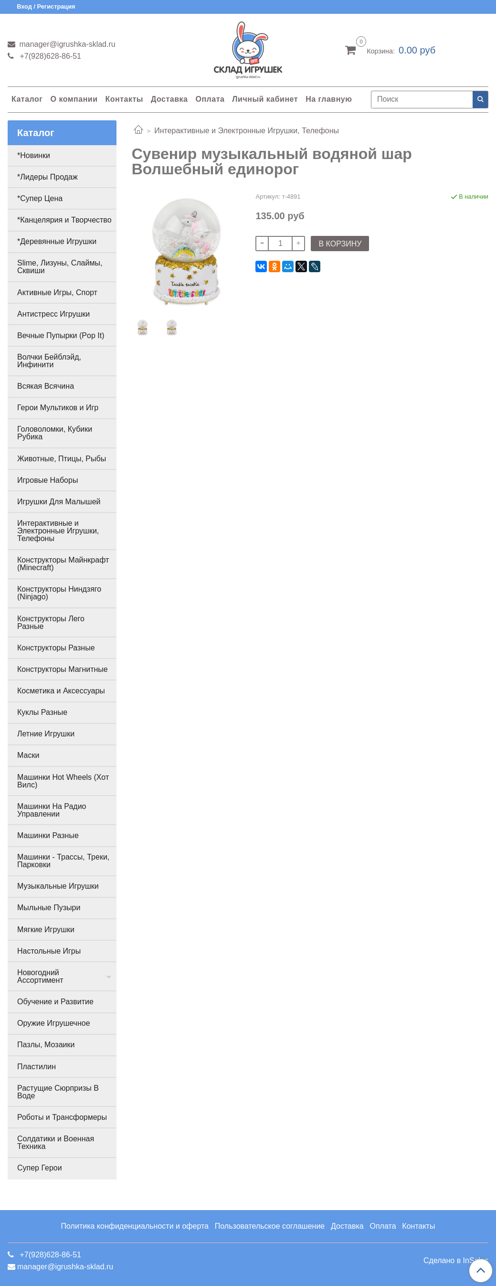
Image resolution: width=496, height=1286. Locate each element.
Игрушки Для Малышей (58, 502)
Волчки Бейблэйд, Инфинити (49, 361)
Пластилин (36, 1067)
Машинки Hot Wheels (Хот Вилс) (63, 781)
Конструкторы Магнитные (62, 669)
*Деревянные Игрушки (56, 241)
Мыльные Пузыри (48, 907)
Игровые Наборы (47, 480)
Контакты (124, 99)
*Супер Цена (40, 198)
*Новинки (33, 155)
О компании (73, 99)
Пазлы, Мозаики (45, 1045)
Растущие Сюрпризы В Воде (58, 1092)
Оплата (209, 99)
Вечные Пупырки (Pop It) (60, 335)
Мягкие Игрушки (45, 929)
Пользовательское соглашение (270, 1226)
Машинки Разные (48, 835)
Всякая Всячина (45, 386)
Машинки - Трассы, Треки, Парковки (63, 861)
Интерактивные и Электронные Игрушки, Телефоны (246, 131)
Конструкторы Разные (56, 648)
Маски (28, 755)
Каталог (26, 99)
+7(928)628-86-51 (49, 56)
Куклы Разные (42, 712)
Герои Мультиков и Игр (57, 408)
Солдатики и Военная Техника (55, 1142)
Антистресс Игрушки (53, 314)
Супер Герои (39, 1168)
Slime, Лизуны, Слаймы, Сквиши (59, 267)
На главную (329, 99)
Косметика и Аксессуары (61, 691)
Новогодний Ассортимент (40, 976)
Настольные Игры (49, 951)
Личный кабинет (265, 99)
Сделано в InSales (455, 1261)
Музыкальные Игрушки (58, 886)
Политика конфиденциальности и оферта (135, 1226)
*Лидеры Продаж (47, 177)
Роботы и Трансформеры (62, 1117)
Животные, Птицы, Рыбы (61, 459)
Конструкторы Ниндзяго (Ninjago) (59, 593)
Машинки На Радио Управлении (51, 810)
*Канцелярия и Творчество (64, 220)
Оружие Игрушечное (53, 1023)
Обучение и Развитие (55, 1002)
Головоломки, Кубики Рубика (54, 433)
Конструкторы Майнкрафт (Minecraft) (63, 564)
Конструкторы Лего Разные (50, 622)
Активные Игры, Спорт (57, 292)
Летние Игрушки (45, 734)
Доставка (169, 99)
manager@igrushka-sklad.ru (66, 44)
